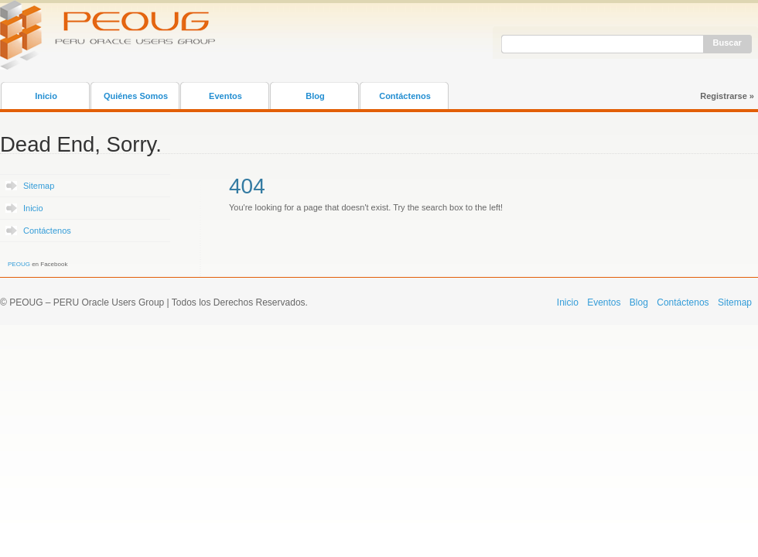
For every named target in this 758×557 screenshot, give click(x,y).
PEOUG (19, 264)
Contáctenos (405, 96)
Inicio (46, 96)
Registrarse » (727, 96)
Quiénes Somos (136, 96)
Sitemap (38, 185)
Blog (315, 96)
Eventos (225, 96)
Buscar (727, 42)
